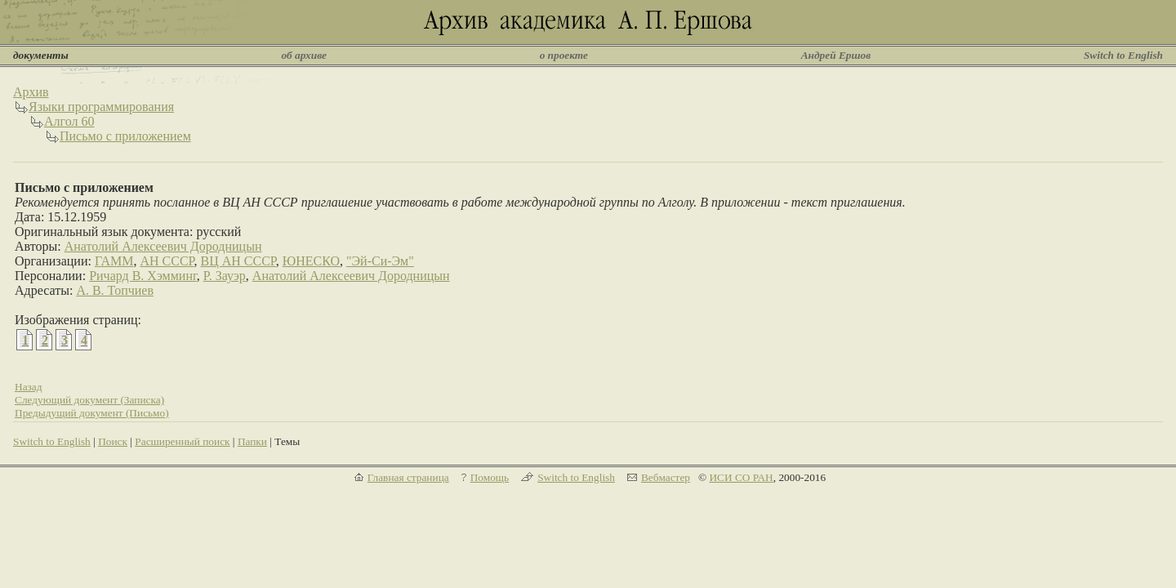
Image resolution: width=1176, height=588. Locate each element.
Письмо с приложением (125, 136)
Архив (31, 92)
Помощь (489, 477)
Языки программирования (101, 107)
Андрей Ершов (836, 55)
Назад (28, 387)
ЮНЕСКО (311, 261)
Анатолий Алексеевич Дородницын (163, 246)
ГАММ (114, 261)
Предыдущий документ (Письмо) (92, 413)
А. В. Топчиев (115, 290)
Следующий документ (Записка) (89, 400)
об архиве (304, 55)
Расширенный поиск (182, 441)
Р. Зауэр (224, 276)
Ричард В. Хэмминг (143, 276)
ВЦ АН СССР (237, 261)
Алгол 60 (69, 121)
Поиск (112, 441)
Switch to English (1123, 55)
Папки (252, 441)
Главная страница (408, 477)
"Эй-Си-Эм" (380, 261)
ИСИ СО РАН (741, 477)
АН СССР (167, 261)
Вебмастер (665, 477)
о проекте (564, 55)
